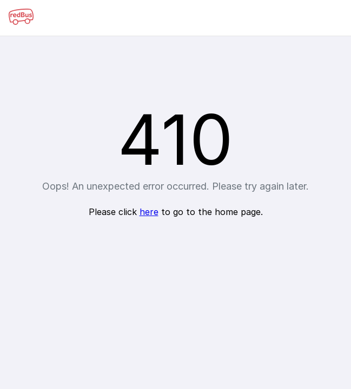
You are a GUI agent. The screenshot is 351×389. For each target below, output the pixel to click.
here (149, 211)
